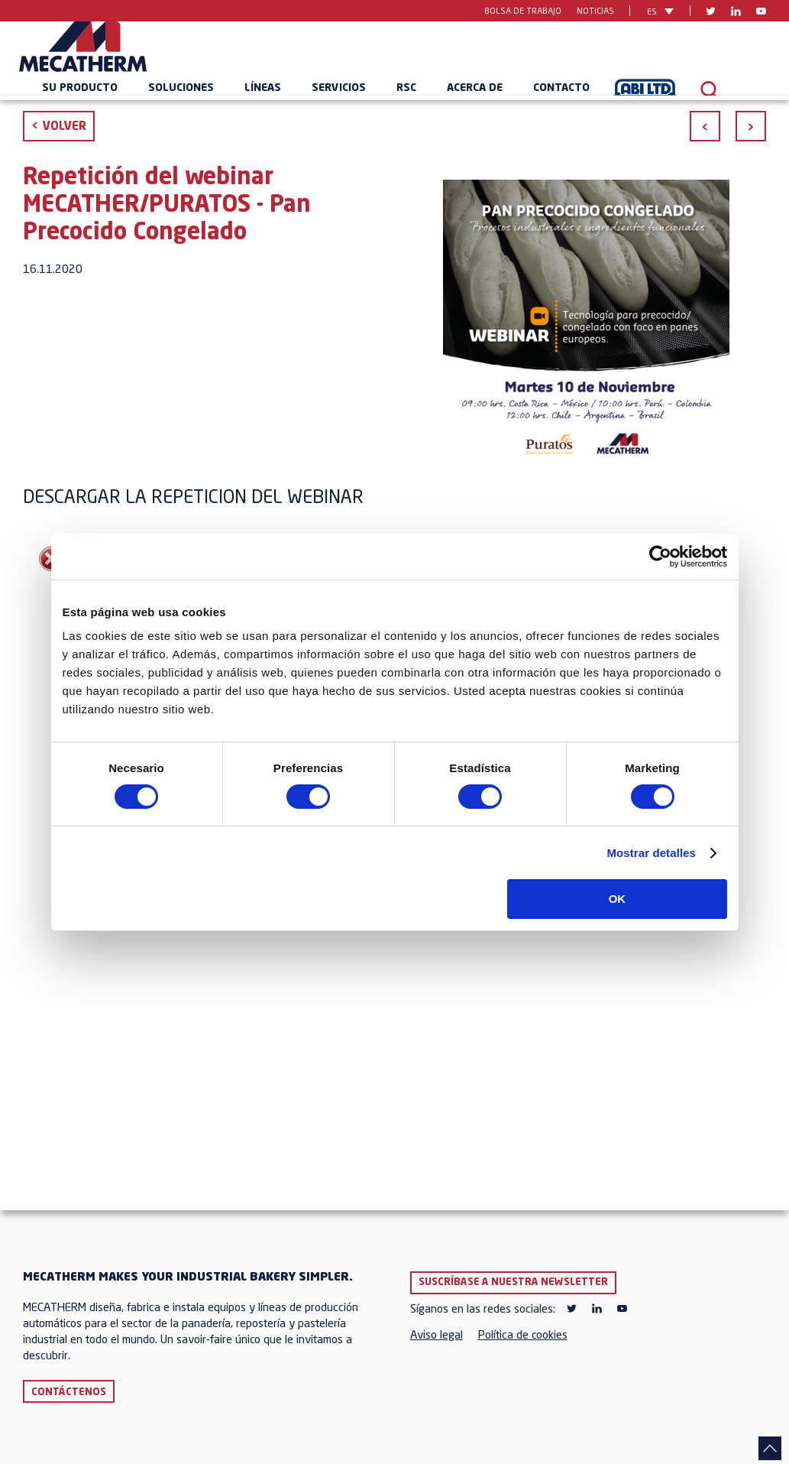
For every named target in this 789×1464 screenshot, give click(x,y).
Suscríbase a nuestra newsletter (513, 1282)
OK (617, 898)
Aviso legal (436, 1336)
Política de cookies (522, 1336)
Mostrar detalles (651, 852)
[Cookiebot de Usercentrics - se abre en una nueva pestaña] (660, 556)
